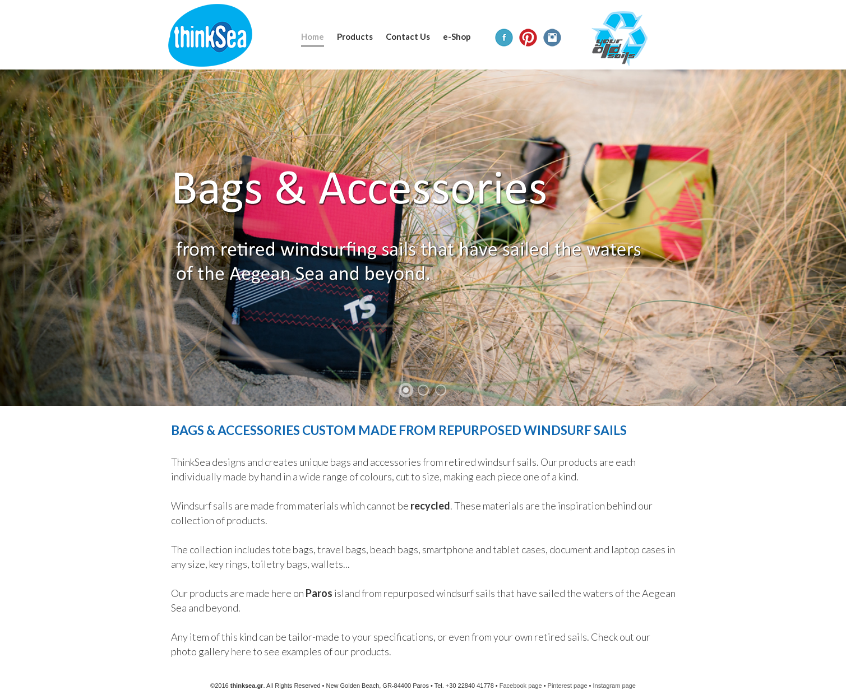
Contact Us (408, 36)
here (241, 651)
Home (312, 36)
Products (355, 36)
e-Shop (457, 36)
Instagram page (614, 685)
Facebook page (521, 685)
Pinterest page (568, 685)
